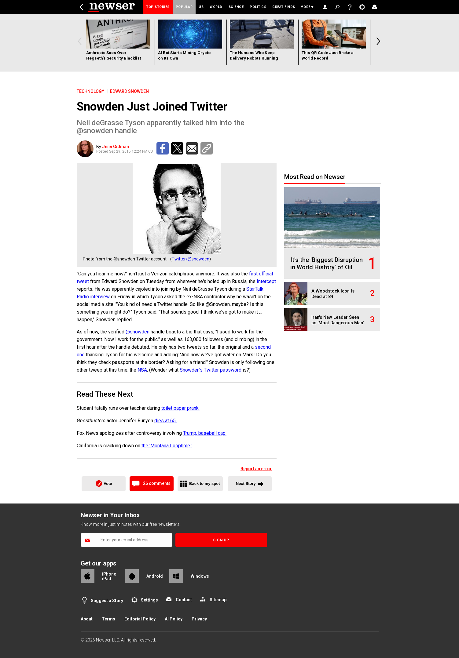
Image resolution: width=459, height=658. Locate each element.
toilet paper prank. (180, 408)
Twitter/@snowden (190, 258)
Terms (108, 618)
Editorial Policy (140, 618)
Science (236, 7)
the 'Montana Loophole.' (166, 446)
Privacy (199, 618)
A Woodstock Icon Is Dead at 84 (332, 294)
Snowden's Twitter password (210, 370)
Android (154, 576)
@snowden (137, 332)
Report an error (256, 468)
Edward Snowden (129, 91)
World (216, 7)
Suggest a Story (107, 600)
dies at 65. (165, 421)
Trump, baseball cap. (204, 433)
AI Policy (173, 618)
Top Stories (158, 7)
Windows (200, 576)
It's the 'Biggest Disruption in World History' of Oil (326, 263)
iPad (106, 578)
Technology (90, 91)
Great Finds (283, 7)
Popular (184, 7)
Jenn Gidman (115, 146)
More (305, 7)
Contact (184, 599)
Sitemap (218, 599)
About (87, 618)
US (201, 7)
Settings (149, 600)
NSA (142, 370)
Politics (258, 7)
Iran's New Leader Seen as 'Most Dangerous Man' (337, 320)
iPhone (109, 574)
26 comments (157, 483)
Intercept (266, 281)
